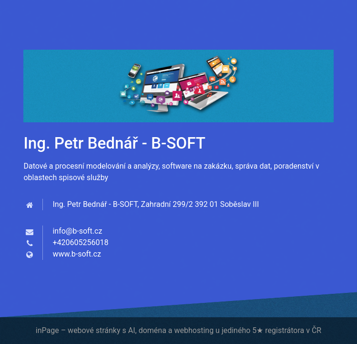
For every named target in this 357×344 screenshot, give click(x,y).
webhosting (194, 330)
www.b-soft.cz (76, 253)
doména (152, 330)
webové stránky (94, 330)
